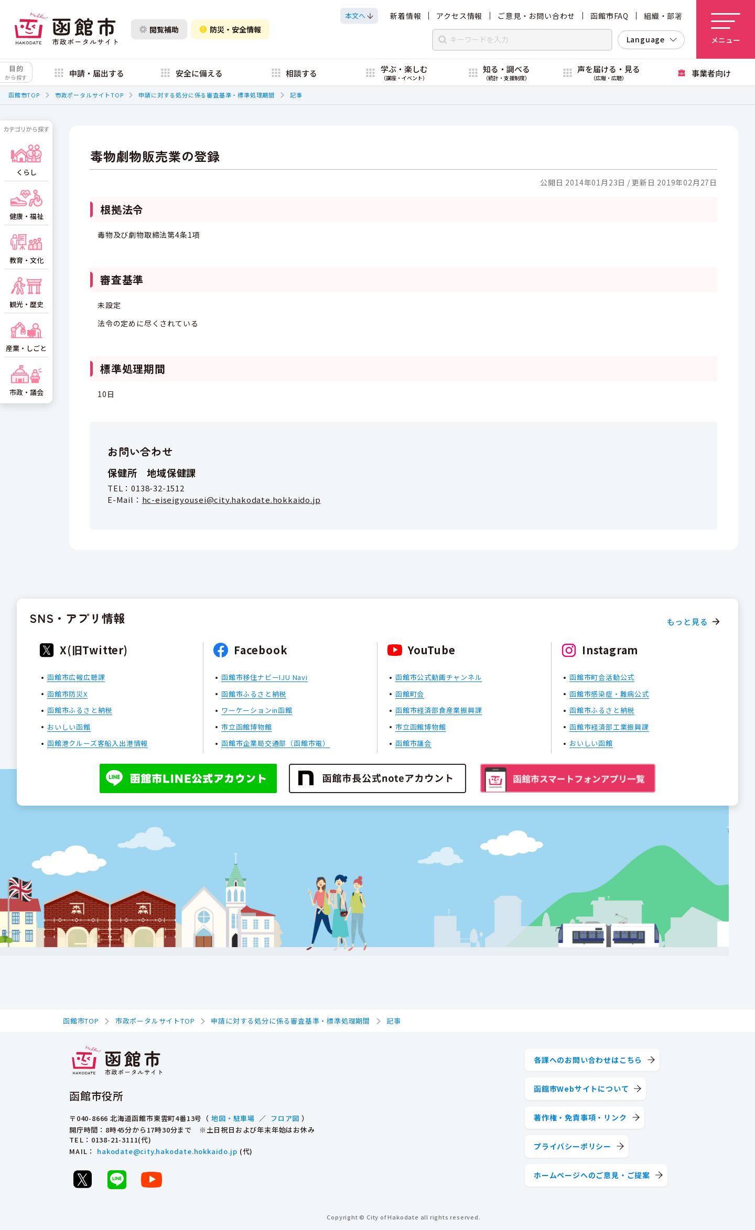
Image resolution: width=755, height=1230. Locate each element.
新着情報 (405, 15)
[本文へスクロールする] (359, 16)
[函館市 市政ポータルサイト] (66, 29)
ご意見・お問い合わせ (536, 15)
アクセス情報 (459, 15)
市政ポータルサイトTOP (89, 95)
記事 (296, 95)
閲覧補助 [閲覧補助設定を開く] (159, 29)
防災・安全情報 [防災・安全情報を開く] (230, 29)
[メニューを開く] (725, 29)
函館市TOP (24, 95)
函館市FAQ (609, 15)
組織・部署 (663, 15)
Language (646, 39)
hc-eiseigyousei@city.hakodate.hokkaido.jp (231, 499)
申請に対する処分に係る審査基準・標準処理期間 (206, 95)
